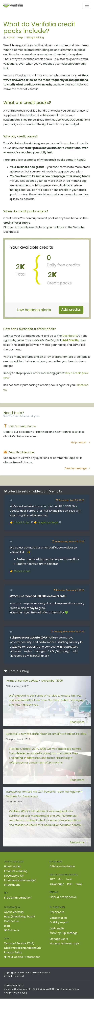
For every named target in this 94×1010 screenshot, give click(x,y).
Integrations (12, 885)
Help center (81, 442)
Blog (7, 926)
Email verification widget (20, 880)
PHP (69, 884)
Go (60, 879)
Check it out (23, 522)
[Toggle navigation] (86, 5)
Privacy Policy (13, 952)
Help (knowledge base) (19, 916)
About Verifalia (13, 912)
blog (25, 671)
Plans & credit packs (63, 897)
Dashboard (69, 336)
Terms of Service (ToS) (19, 943)
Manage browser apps (64, 943)
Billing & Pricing (35, 37)
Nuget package (50, 522)
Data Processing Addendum (22, 948)
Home (10, 37)
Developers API (14, 876)
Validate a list (58, 918)
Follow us (11, 930)
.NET (52, 879)
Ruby (79, 884)
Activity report (59, 922)
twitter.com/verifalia (46, 491)
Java (69, 879)
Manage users (59, 939)
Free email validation (17, 898)
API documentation (62, 866)
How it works (12, 866)
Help (20, 37)
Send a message (78, 468)
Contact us (11, 921)
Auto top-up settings (63, 933)
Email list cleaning (15, 871)
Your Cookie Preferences (22, 957)
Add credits (57, 928)
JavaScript (57, 884)
